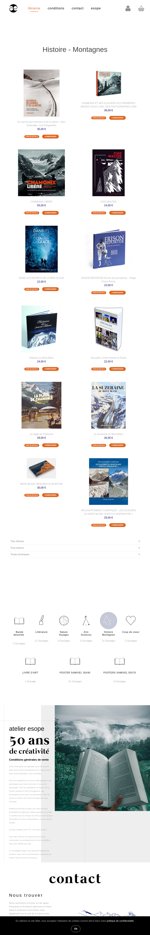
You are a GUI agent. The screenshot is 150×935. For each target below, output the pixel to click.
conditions (56, 8)
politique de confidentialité (120, 921)
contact (78, 8)
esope (96, 8)
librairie (34, 8)
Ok (75, 928)
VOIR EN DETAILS (31, 136)
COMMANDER (50, 137)
